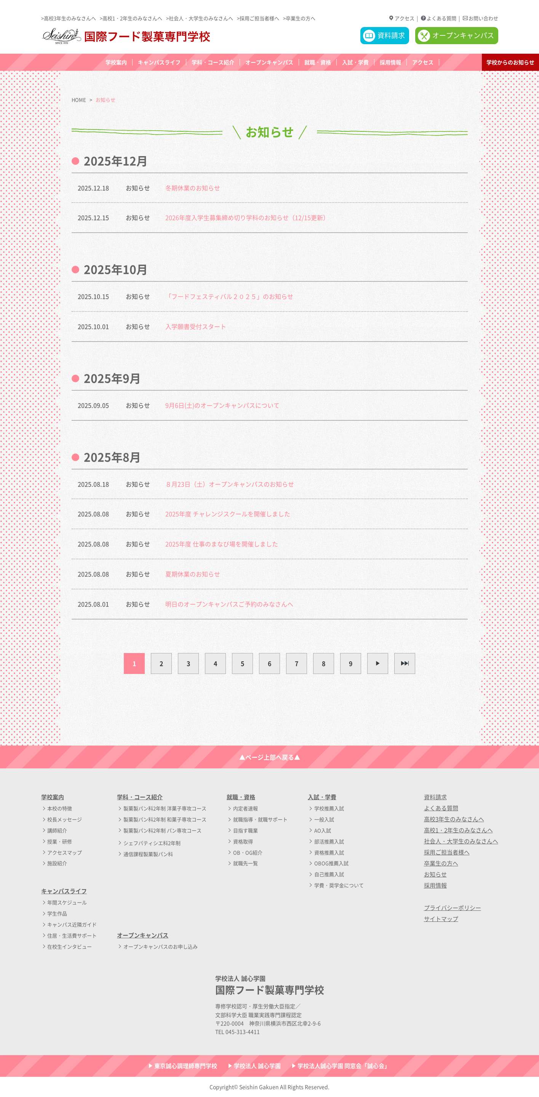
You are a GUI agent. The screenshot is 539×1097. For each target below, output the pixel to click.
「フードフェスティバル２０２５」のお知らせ (229, 296)
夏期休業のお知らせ (192, 573)
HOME (79, 99)
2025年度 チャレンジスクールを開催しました (227, 513)
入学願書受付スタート (195, 326)
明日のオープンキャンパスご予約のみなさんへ (229, 603)
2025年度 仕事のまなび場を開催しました (221, 543)
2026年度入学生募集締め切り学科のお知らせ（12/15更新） (247, 217)
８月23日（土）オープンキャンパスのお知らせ (229, 484)
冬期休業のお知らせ (192, 187)
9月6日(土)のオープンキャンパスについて (222, 405)
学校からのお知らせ (510, 62)
